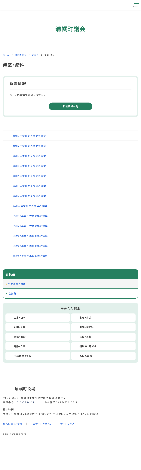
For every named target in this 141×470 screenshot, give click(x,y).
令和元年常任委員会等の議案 (31, 206)
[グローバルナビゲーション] (136, 4)
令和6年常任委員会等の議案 (30, 156)
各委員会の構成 (17, 284)
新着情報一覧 (70, 106)
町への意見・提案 (13, 424)
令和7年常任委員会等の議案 (30, 146)
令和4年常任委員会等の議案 (30, 176)
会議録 (13, 293)
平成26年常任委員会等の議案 (31, 256)
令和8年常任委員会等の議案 (30, 136)
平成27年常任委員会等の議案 (31, 246)
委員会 (35, 55)
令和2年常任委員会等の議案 (30, 196)
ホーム (6, 55)
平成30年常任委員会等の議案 (31, 216)
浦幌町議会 (20, 55)
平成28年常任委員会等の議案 (31, 236)
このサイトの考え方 (43, 424)
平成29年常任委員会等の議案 (31, 226)
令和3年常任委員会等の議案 (30, 186)
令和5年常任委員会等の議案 (30, 166)
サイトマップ (70, 424)
